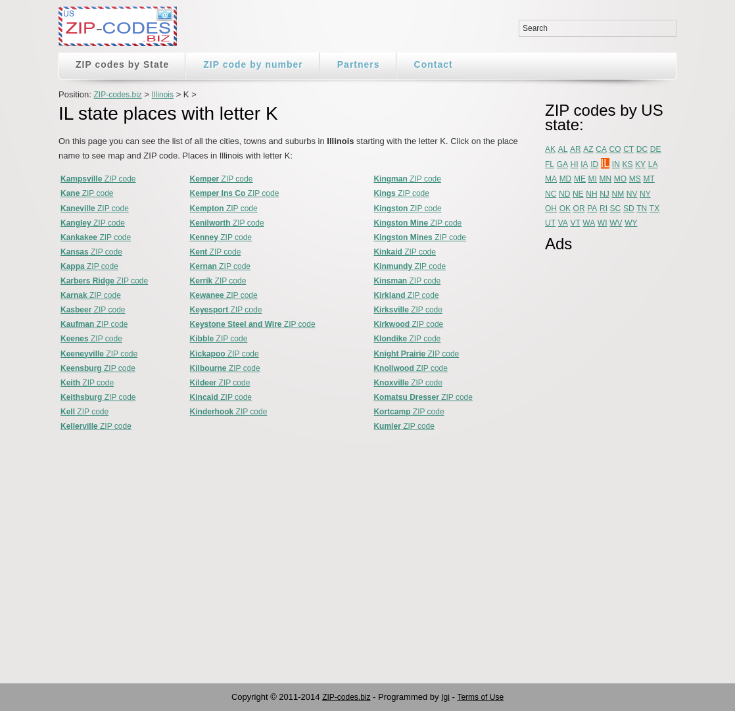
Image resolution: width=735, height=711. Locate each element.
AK (550, 149)
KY (640, 164)
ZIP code (98, 179)
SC (615, 208)
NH (591, 194)
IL (605, 163)
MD (565, 179)
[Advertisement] (597, 458)
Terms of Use (480, 697)
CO (615, 149)
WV (615, 223)
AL (563, 149)
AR (575, 149)
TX (654, 208)
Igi (445, 697)
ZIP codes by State (122, 64)
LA (653, 164)
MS (635, 179)
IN (616, 164)
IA (584, 164)
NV (632, 194)
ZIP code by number (253, 64)
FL (549, 164)
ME (580, 179)
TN (641, 208)
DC (642, 149)
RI (603, 208)
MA (551, 179)
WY (631, 223)
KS (627, 164)
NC (550, 194)
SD (628, 208)
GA (562, 164)
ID (594, 164)
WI (602, 223)
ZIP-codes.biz (117, 94)
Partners (358, 64)
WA (588, 223)
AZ (588, 149)
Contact (433, 64)
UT (550, 223)
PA (592, 208)
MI (592, 179)
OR (579, 208)
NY (645, 194)
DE (655, 149)
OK (565, 208)
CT (628, 149)
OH (551, 208)
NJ (604, 194)
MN (606, 179)
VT (575, 223)
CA (601, 149)
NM (618, 194)
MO (620, 179)
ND (564, 194)
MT (648, 179)
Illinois (163, 94)
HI (575, 164)
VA (563, 223)
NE (578, 194)
